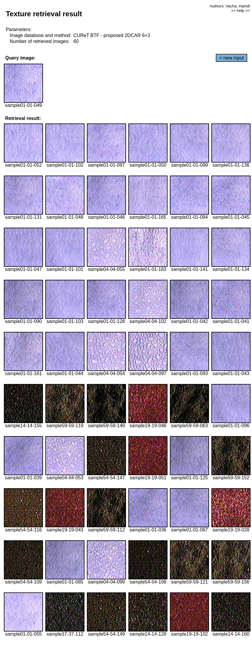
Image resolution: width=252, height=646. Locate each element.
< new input (231, 57)
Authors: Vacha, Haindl (230, 6)
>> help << (240, 10)
